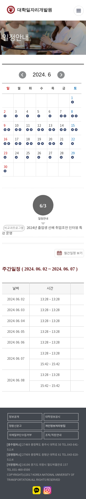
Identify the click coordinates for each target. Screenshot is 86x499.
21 (62, 139)
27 (50, 153)
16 (5, 139)
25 (28, 153)
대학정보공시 (52, 416)
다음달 (61, 75)
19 (39, 139)
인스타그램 (47, 490)
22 (73, 139)
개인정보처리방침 (55, 426)
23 (5, 153)
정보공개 (14, 416)
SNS (81, 38)
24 (17, 153)
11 (28, 126)
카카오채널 (37, 490)
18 (28, 139)
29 (73, 153)
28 (62, 153)
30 (5, 167)
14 (62, 126)
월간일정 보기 (73, 253)
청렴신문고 (15, 426)
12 (39, 126)
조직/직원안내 (53, 435)
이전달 (22, 75)
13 (50, 126)
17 (17, 139)
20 (50, 139)
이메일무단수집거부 (20, 435)
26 (39, 153)
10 (17, 126)
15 (73, 126)
